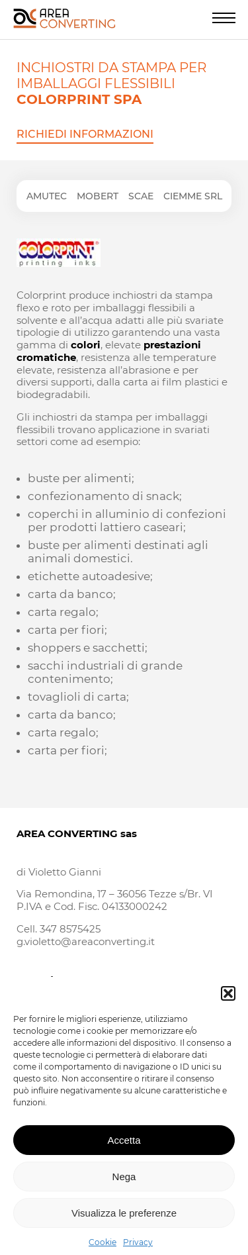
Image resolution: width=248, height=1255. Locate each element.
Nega (124, 1186)
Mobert (97, 196)
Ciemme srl (192, 196)
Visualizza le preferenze (124, 1223)
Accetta (123, 1150)
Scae (140, 196)
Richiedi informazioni (85, 134)
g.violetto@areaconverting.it (86, 941)
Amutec (46, 196)
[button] (228, 1003)
